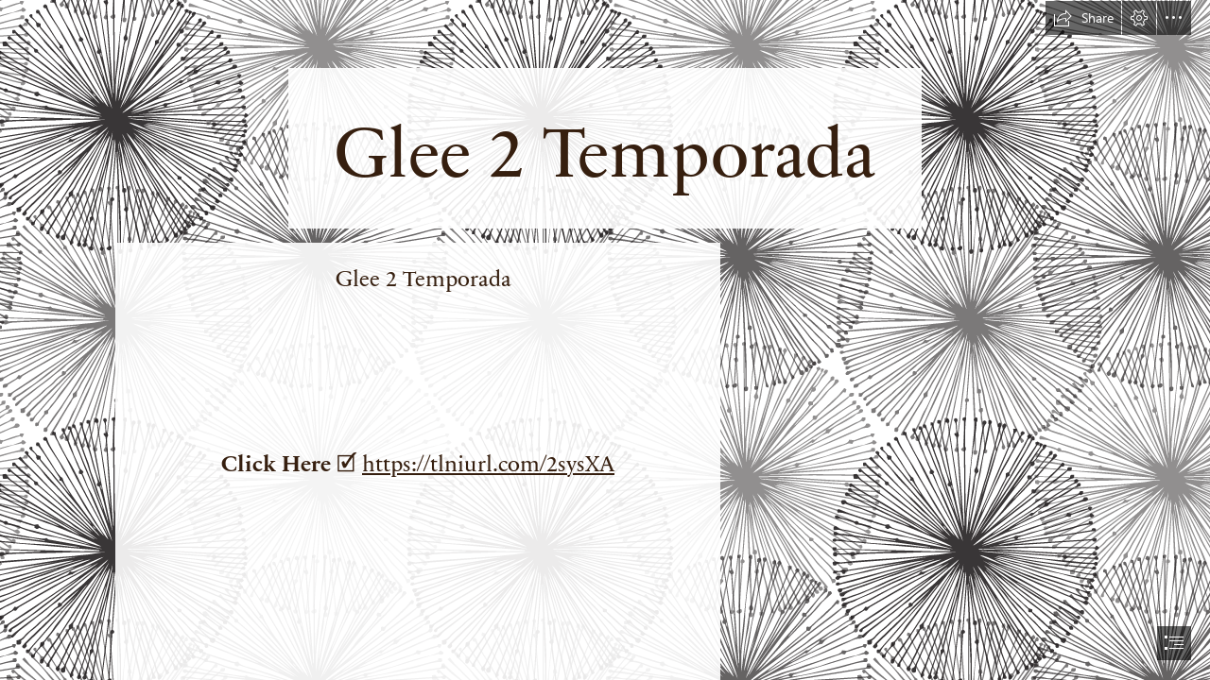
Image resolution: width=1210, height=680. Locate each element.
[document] (605, 340)
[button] (1083, 18)
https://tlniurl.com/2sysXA (488, 462)
